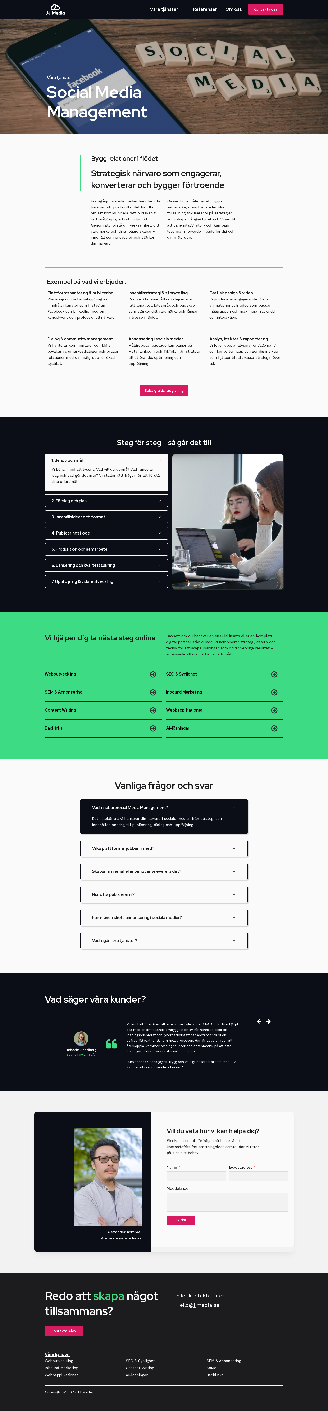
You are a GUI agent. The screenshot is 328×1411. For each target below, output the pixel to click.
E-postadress (240, 1167)
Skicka (180, 1220)
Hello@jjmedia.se (197, 1305)
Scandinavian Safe (81, 1054)
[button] (167, 9)
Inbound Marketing (184, 692)
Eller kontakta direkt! (202, 1296)
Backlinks (54, 728)
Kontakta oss (266, 9)
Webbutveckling (60, 674)
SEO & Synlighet (181, 674)
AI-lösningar (178, 728)
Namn (172, 1167)
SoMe (211, 1368)
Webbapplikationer (184, 710)
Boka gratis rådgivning (164, 390)
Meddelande (177, 1188)
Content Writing (60, 710)
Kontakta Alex (63, 1331)
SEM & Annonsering (63, 692)
